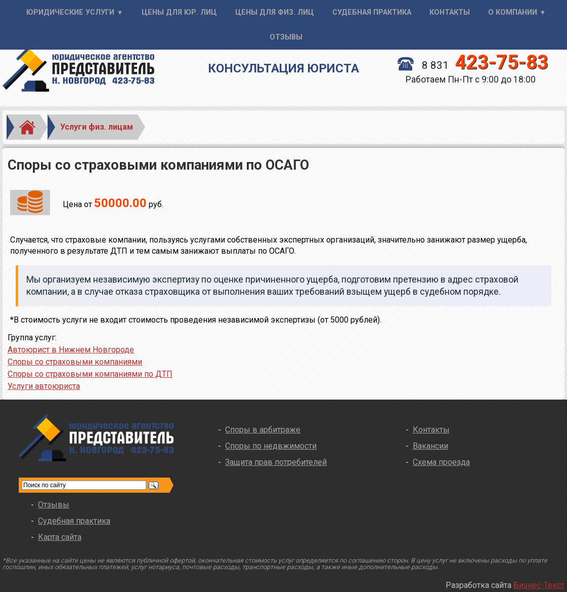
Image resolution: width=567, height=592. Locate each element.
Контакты (449, 12)
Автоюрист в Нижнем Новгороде (71, 349)
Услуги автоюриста (44, 386)
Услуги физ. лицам (96, 127)
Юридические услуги (70, 12)
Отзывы (286, 37)
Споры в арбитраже (262, 430)
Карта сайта (59, 537)
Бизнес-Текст (538, 585)
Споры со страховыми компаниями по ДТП (90, 374)
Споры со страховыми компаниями (75, 362)
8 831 (473, 65)
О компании (512, 12)
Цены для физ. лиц (274, 12)
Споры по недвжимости (271, 446)
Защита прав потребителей (276, 462)
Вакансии (430, 446)
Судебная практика (371, 12)
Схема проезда (441, 462)
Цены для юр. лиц (179, 12)
